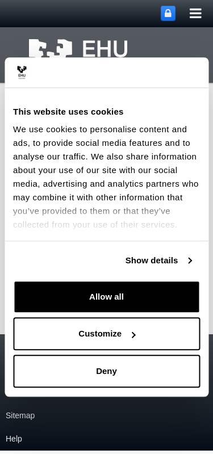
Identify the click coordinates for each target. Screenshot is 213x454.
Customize (106, 333)
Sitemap (20, 415)
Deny (106, 371)
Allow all (106, 296)
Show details (152, 260)
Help (14, 438)
